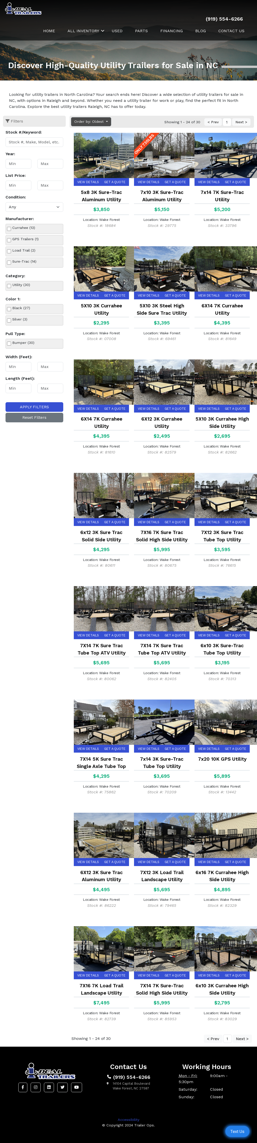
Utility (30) (21, 285)
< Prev (213, 122)
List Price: (16, 175)
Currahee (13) (23, 228)
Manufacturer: (20, 218)
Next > (241, 122)
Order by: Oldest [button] (89, 121)
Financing (171, 30)
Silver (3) (19, 319)
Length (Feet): (20, 378)
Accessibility (128, 1120)
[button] (22, 1087)
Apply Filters (34, 406)
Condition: (16, 197)
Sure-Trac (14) (24, 261)
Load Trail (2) (23, 250)
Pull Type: (15, 333)
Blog (200, 30)
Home (49, 30)
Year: (10, 153)
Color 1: (13, 299)
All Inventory (83, 30)
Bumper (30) (23, 343)
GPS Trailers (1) (25, 239)
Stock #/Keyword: (24, 132)
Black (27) (21, 308)
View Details (88, 182)
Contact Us (231, 30)
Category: (15, 275)
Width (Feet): (19, 356)
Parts (141, 30)
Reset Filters (34, 417)
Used (117, 30)
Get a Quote (114, 182)
